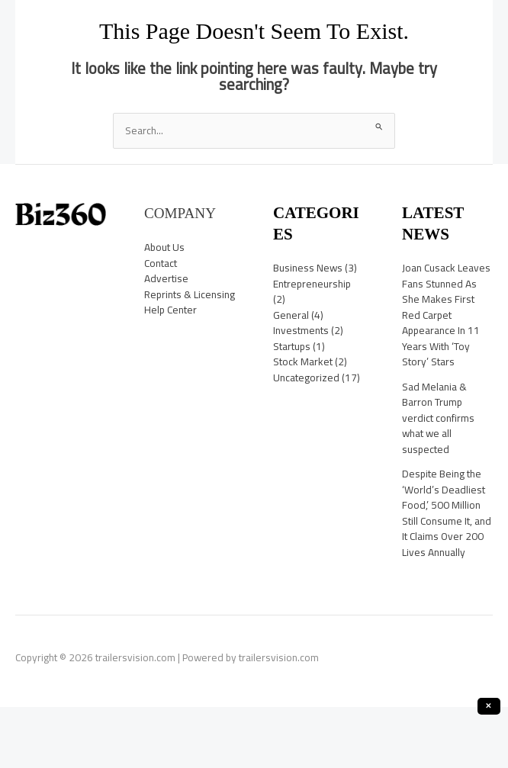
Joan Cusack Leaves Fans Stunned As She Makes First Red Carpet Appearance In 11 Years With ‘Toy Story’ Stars (446, 314)
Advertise (166, 278)
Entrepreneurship (312, 284)
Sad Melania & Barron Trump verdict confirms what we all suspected (438, 418)
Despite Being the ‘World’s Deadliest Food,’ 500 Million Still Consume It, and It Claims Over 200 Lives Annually (446, 513)
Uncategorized (306, 377)
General (291, 315)
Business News (307, 268)
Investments (301, 330)
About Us (164, 247)
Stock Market (303, 361)
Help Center (170, 310)
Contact (160, 263)
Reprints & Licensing (189, 294)
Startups (291, 346)
